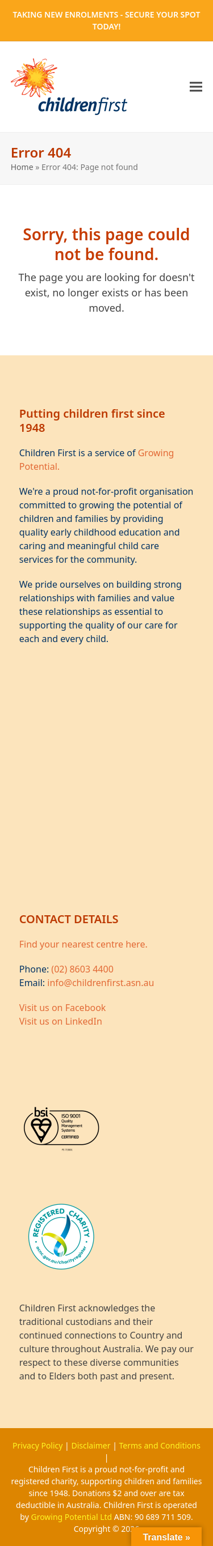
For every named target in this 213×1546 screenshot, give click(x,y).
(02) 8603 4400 (82, 969)
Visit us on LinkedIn (60, 1021)
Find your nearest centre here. (83, 944)
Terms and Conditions (160, 1445)
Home (22, 167)
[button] (196, 87)
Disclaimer (91, 1445)
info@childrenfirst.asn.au (100, 982)
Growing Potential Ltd (72, 1516)
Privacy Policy (38, 1445)
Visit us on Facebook (62, 1007)
